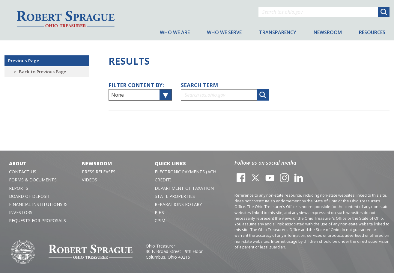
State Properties (175, 196)
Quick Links (170, 163)
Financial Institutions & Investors (38, 208)
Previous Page (23, 60)
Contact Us (22, 172)
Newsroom (97, 163)
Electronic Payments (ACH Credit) (185, 176)
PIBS (159, 212)
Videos (89, 180)
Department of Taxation (184, 188)
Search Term (199, 85)
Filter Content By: (136, 85)
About (17, 163)
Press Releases (98, 172)
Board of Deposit (29, 196)
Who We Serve (224, 32)
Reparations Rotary (178, 204)
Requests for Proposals (37, 220)
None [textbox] (117, 95)
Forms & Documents (33, 180)
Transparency (277, 32)
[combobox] (140, 95)
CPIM (160, 220)
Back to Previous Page (42, 72)
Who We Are (175, 32)
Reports (18, 188)
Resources (372, 32)
